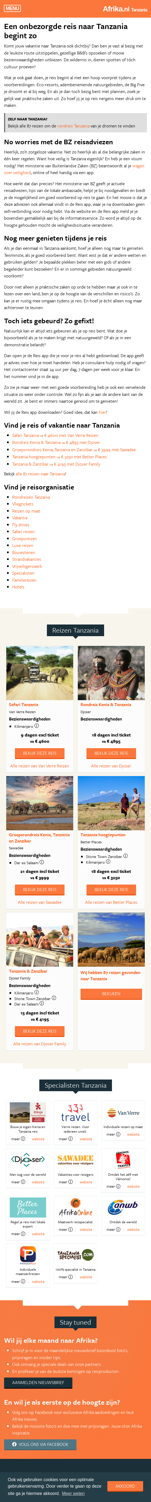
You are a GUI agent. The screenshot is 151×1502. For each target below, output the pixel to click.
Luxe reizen (22, 545)
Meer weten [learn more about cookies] (73, 1493)
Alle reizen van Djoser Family (39, 1043)
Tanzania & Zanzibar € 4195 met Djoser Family (56, 464)
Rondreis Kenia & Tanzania (106, 704)
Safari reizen (23, 531)
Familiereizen (24, 580)
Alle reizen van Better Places (111, 902)
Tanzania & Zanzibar (28, 971)
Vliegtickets (23, 504)
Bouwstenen (23, 552)
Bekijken (111, 993)
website (38, 1139)
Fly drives (21, 524)
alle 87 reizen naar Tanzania (40, 473)
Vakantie (20, 517)
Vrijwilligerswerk (27, 566)
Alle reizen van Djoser (111, 765)
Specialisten (23, 573)
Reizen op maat (26, 511)
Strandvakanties (26, 559)
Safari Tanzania (23, 704)
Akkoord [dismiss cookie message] (125, 1486)
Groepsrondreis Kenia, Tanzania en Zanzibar (39, 837)
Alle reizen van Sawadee (40, 902)
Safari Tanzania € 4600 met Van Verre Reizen (55, 435)
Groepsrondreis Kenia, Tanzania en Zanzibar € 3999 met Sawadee (74, 449)
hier (102, 412)
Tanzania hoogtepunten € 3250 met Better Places (59, 456)
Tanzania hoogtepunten (103, 834)
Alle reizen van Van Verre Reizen (39, 765)
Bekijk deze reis (39, 753)
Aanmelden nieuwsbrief (38, 1382)
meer (18, 1138)
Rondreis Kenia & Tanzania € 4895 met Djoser (56, 442)
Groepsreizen (24, 538)
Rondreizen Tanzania (31, 497)
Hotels (18, 587)
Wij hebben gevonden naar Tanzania (110, 975)
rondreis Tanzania (73, 126)
